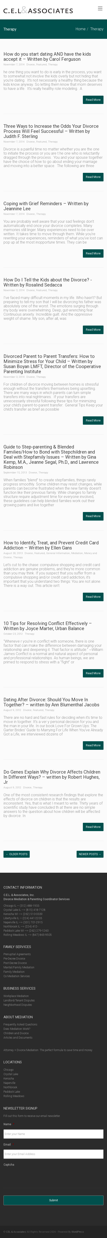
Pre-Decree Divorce (14, 958)
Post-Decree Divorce (15, 963)
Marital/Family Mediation (18, 967)
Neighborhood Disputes (17, 1004)
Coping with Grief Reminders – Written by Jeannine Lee (45, 206)
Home (81, 29)
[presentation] (38, 1179)
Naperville (9, 1083)
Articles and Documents (17, 1037)
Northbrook (10, 1087)
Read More (93, 99)
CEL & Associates (16, 1231)
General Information (58, 553)
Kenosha (8, 1078)
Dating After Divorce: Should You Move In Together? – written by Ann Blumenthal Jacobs (51, 702)
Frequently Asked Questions (20, 1024)
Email (8, 1144)
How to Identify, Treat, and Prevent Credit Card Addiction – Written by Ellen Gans (51, 545)
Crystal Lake (10, 1074)
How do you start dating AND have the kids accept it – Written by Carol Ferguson (47, 56)
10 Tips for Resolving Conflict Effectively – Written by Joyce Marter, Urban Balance (47, 626)
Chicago (8, 1069)
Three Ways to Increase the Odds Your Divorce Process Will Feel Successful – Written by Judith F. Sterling (51, 131)
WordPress (77, 1231)
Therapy (97, 29)
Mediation (77, 553)
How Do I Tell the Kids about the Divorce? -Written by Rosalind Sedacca (47, 282)
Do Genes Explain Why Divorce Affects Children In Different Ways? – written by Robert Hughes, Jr (51, 777)
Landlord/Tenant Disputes (19, 1000)
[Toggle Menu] (100, 8)
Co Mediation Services (16, 976)
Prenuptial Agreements (17, 954)
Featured (41, 64)
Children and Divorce (16, 1033)
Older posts (16, 854)
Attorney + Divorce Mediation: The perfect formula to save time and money (47, 1050)
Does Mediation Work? (16, 1029)
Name (8, 1124)
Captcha (8, 1164)
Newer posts (90, 854)
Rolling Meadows (13, 1096)
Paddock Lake (11, 1091)
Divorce (30, 64)
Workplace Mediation (16, 996)
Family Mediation (14, 971)
